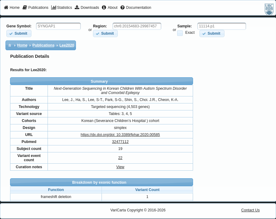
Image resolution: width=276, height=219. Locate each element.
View (120, 167)
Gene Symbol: (18, 26)
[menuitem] (11, 8)
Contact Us (250, 210)
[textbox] (58, 26)
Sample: (184, 26)
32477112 (120, 142)
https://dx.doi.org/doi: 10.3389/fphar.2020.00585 (120, 135)
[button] (18, 33)
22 (120, 158)
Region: (100, 26)
